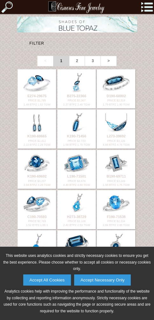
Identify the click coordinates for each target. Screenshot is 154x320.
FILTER (37, 43)
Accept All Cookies (47, 280)
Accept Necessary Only (102, 280)
